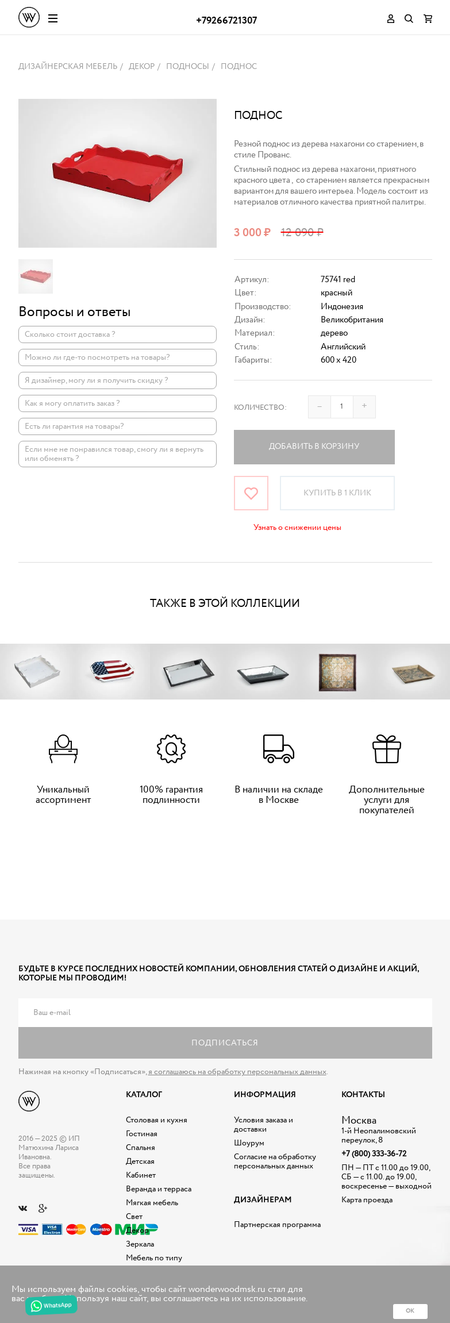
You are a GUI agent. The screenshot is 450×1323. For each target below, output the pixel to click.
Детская (140, 1161)
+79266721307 (226, 21)
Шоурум (249, 1143)
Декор (137, 1230)
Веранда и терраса (158, 1189)
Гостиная (141, 1134)
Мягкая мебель (152, 1203)
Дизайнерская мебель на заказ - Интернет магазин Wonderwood (29, 17)
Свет (134, 1216)
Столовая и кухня (156, 1120)
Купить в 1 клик (337, 493)
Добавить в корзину (314, 446)
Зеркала (140, 1244)
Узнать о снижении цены (297, 527)
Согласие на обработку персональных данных (275, 1161)
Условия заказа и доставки (263, 1124)
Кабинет (141, 1175)
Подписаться (225, 1043)
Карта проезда (367, 1200)
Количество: (260, 407)
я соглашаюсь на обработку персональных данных (237, 1072)
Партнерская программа (277, 1224)
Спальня (140, 1147)
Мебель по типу (154, 1258)
